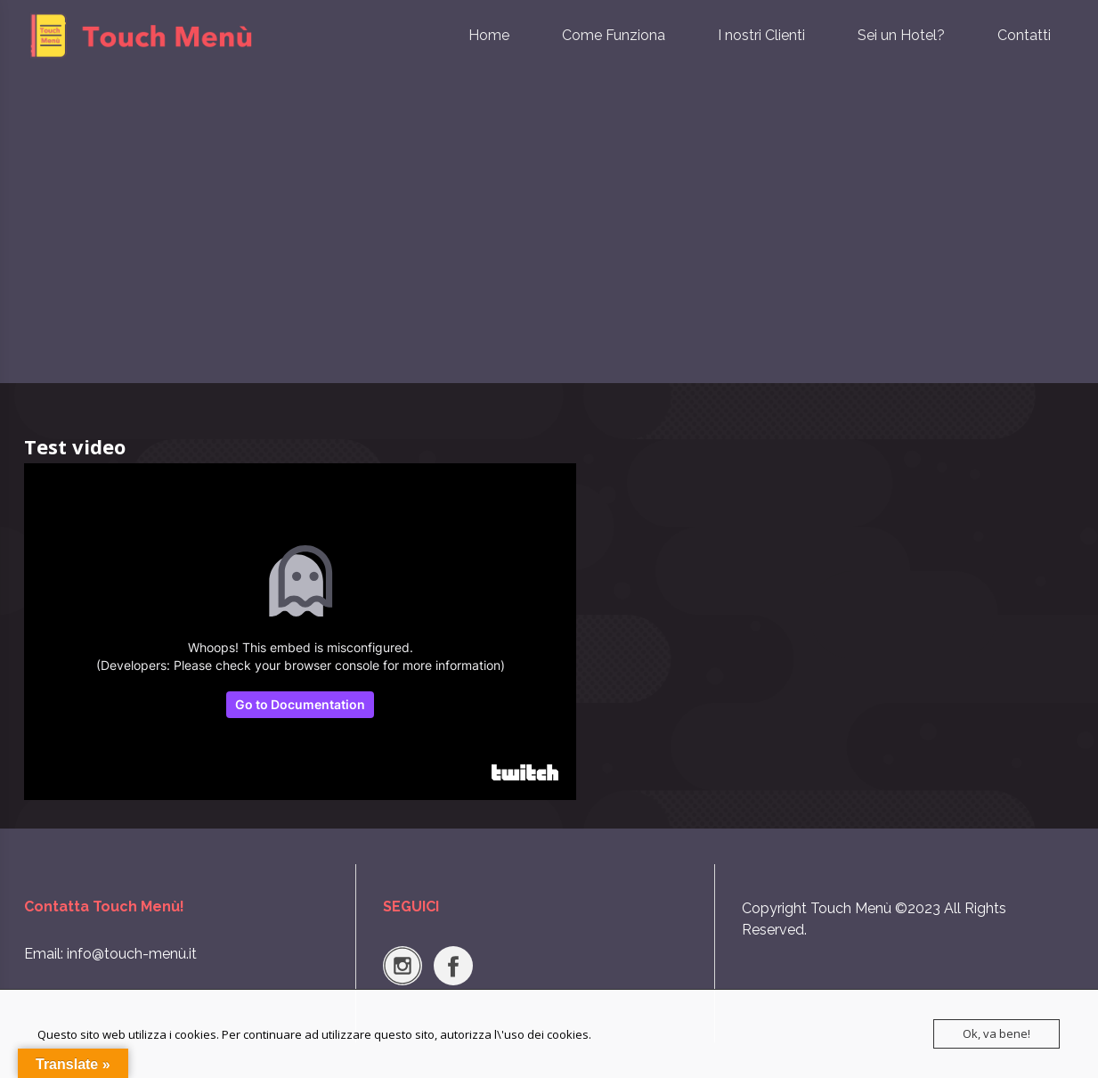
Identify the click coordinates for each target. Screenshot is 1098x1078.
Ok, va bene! (996, 1033)
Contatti (1024, 35)
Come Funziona (613, 35)
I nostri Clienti (761, 35)
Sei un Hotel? (901, 35)
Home (488, 35)
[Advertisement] (549, 249)
